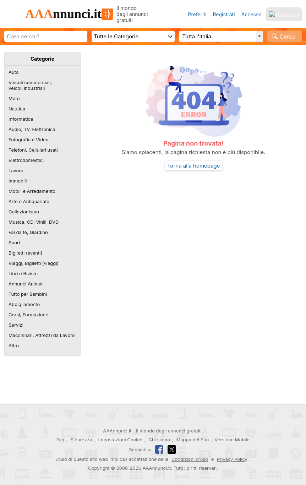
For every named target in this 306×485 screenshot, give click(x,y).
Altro (14, 345)
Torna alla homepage (193, 165)
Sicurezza (81, 439)
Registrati (224, 14)
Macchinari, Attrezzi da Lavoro (42, 335)
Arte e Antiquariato (29, 201)
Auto (14, 72)
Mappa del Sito (192, 439)
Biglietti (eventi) (25, 253)
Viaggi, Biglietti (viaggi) (34, 263)
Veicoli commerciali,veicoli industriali (30, 85)
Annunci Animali (26, 284)
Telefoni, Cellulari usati (33, 150)
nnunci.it (69, 14)
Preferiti (197, 14)
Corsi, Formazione (28, 314)
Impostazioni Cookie (120, 439)
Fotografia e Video (29, 139)
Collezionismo (24, 211)
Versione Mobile (232, 439)
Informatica (21, 119)
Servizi (16, 325)
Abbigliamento (24, 304)
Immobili (18, 181)
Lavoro (16, 170)
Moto (14, 98)
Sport (14, 242)
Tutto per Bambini (28, 294)
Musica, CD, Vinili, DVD (34, 222)
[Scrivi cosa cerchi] (45, 36)
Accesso (251, 14)
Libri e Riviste (23, 273)
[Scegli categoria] (133, 36)
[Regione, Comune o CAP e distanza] (221, 36)
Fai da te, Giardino (28, 232)
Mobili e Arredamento (32, 191)
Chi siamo (159, 439)
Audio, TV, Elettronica (32, 129)
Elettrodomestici (26, 160)
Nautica (17, 108)
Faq (60, 439)
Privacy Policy (232, 459)
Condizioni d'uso (189, 459)
